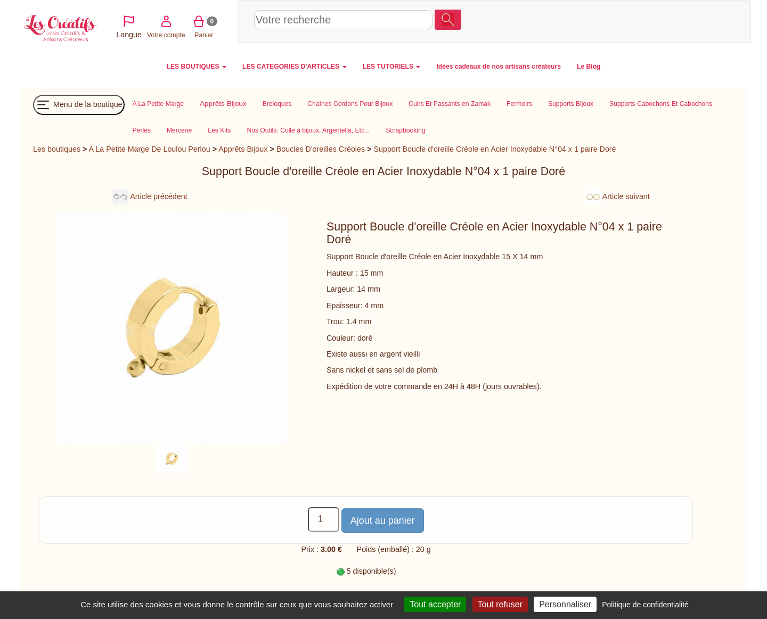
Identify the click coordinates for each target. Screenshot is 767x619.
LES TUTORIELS (392, 66)
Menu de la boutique (79, 105)
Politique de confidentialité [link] (645, 604)
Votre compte (650, 21)
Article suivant (617, 196)
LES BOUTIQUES (197, 66)
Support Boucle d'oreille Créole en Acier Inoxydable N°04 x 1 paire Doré (494, 149)
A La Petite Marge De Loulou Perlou (149, 149)
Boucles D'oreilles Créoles (320, 149)
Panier (687, 21)
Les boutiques (56, 149)
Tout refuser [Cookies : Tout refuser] (500, 604)
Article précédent (149, 196)
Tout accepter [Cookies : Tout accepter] (435, 604)
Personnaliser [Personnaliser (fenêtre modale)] (565, 604)
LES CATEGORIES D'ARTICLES (294, 66)
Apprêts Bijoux (242, 149)
